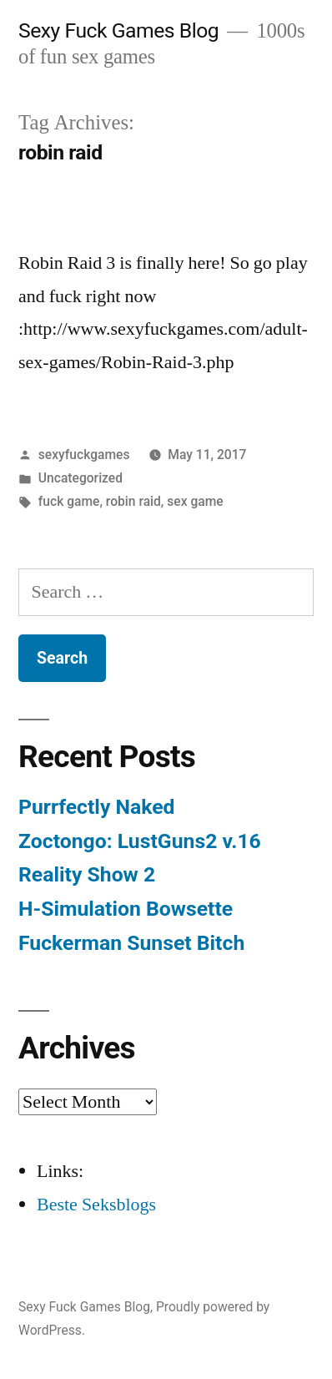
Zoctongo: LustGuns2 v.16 (139, 841)
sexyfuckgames (84, 454)
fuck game (69, 501)
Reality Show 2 (86, 874)
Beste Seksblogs (96, 1204)
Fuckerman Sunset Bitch (131, 943)
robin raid (133, 501)
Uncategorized (80, 478)
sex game (195, 501)
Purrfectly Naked (96, 807)
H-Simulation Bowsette (125, 909)
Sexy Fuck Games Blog (118, 30)
